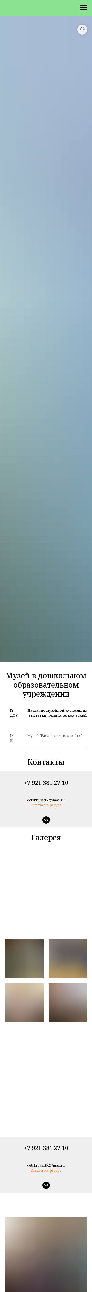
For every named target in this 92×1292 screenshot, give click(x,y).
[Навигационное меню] (83, 7)
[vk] (46, 820)
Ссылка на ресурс (46, 805)
